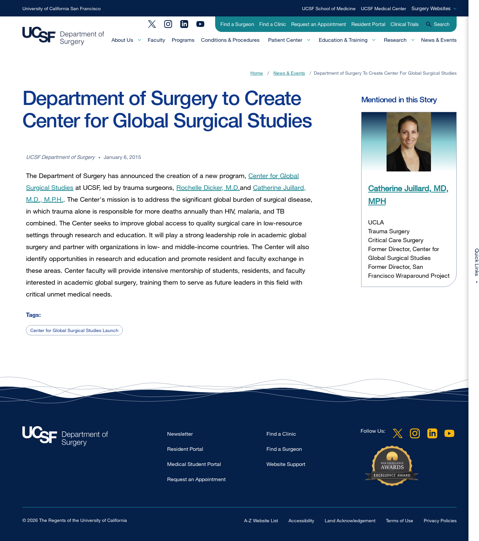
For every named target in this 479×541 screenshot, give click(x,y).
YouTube (200, 24)
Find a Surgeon (237, 24)
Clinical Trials (405, 24)
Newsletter (180, 433)
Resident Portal (368, 24)
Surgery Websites (431, 8)
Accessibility (301, 520)
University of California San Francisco (61, 8)
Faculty (156, 40)
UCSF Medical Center (383, 8)
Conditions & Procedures (230, 40)
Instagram (168, 24)
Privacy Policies (440, 520)
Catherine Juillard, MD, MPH (408, 194)
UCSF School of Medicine (329, 8)
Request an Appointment (318, 24)
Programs (183, 40)
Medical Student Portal (194, 464)
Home (256, 73)
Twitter (152, 24)
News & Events (439, 40)
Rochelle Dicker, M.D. (208, 187)
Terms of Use (399, 520)
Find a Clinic (272, 24)
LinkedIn (184, 24)
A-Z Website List (261, 520)
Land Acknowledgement (350, 520)
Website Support (285, 464)
